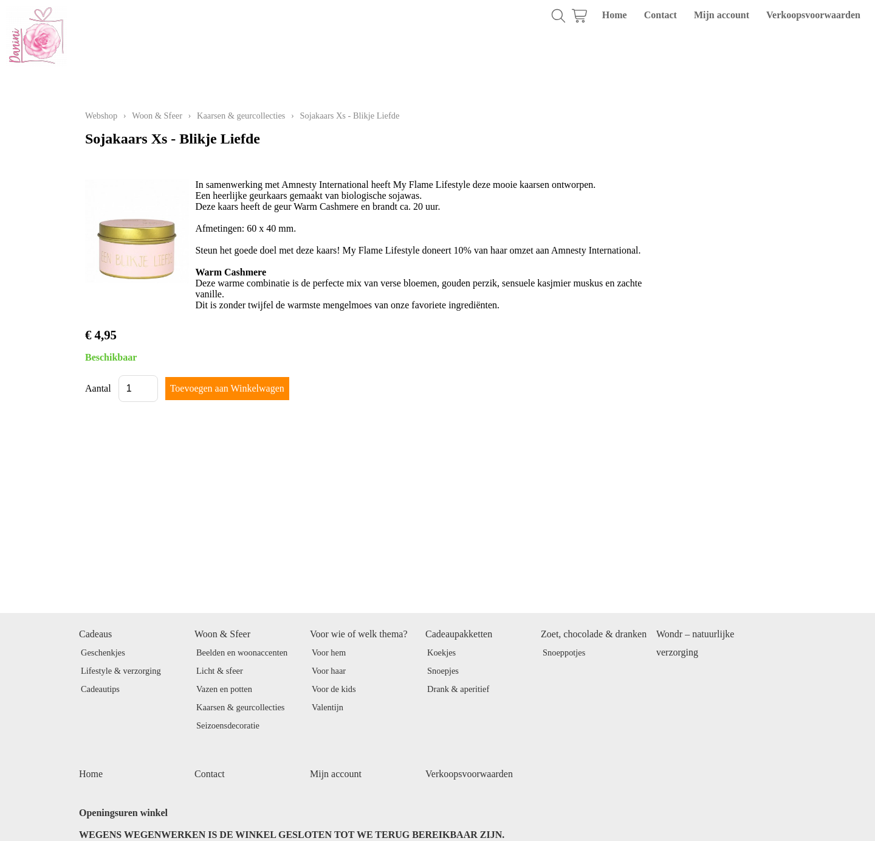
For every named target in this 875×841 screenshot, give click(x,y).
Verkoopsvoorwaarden (813, 15)
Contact (660, 15)
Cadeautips (100, 689)
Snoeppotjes (564, 652)
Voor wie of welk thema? (359, 634)
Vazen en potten (224, 689)
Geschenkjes (103, 652)
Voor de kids (334, 689)
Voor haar (329, 671)
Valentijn (327, 707)
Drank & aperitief (458, 689)
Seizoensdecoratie (227, 725)
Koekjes (441, 652)
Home (614, 15)
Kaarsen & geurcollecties (241, 115)
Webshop (101, 115)
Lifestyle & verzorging (121, 671)
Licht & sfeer (219, 671)
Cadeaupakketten (458, 634)
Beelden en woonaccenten (241, 652)
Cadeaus (95, 634)
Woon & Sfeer (157, 115)
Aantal (98, 388)
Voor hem (329, 652)
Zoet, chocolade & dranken (594, 634)
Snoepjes (443, 671)
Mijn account (721, 15)
